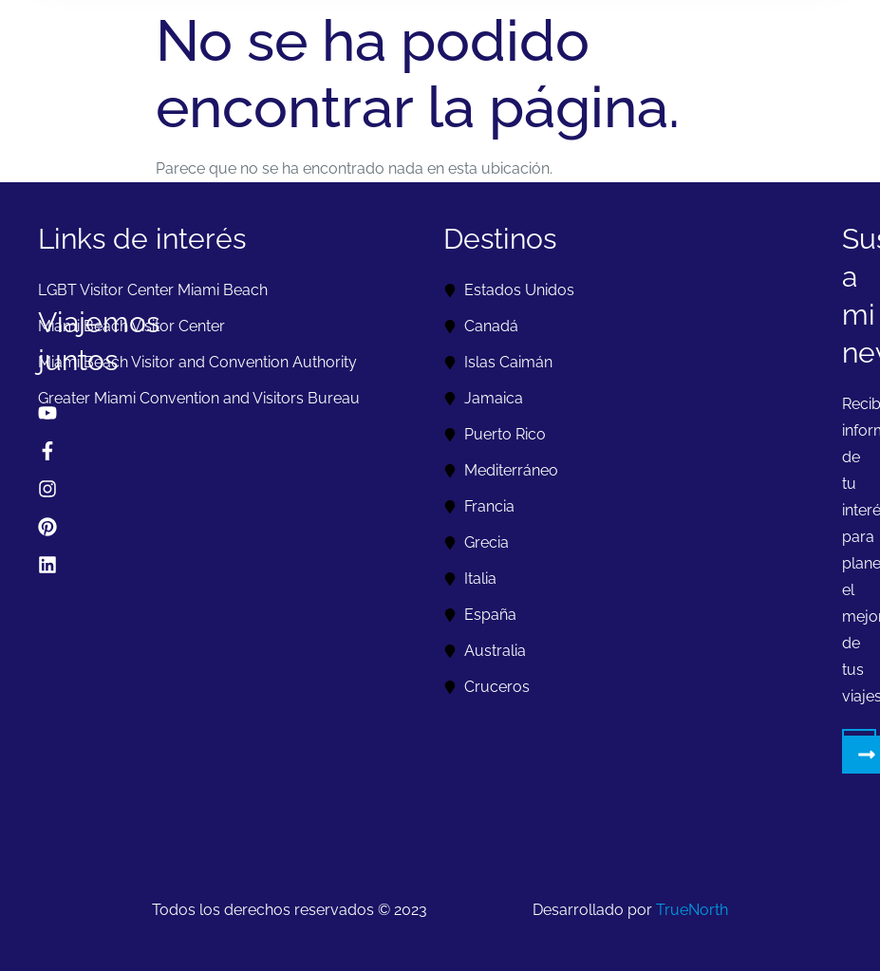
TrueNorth (692, 910)
